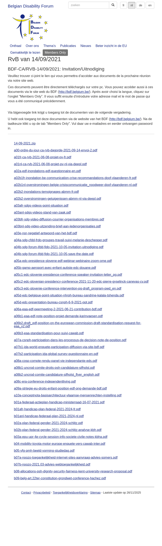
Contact (26, 492)
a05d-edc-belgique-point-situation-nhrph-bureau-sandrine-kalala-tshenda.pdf (69, 295)
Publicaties (68, 46)
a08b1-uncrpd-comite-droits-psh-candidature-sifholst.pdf (54, 367)
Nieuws (85, 46)
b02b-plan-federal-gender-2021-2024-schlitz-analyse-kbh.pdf (57, 430)
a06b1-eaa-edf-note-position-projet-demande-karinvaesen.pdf (58, 316)
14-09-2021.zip (25, 143)
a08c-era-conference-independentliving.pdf (45, 381)
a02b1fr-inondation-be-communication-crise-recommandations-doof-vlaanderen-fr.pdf (75, 178)
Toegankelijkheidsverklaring (70, 492)
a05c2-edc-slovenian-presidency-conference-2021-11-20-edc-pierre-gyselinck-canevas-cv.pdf (81, 281)
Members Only (55, 52)
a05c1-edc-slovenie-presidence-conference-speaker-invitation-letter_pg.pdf (68, 274)
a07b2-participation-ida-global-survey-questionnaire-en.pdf (56, 354)
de (140, 5)
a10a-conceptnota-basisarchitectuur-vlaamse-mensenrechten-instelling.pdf (68, 395)
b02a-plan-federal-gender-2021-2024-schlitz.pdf (48, 423)
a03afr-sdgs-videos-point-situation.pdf (41, 205)
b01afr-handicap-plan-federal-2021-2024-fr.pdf (47, 409)
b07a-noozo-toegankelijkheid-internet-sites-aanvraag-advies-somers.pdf (66, 457)
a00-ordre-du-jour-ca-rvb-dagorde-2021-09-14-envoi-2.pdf (55, 150)
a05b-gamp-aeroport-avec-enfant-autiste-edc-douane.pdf (55, 267)
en (150, 5)
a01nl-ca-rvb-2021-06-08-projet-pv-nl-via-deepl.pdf (50, 164)
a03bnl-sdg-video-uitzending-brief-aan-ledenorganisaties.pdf (57, 226)
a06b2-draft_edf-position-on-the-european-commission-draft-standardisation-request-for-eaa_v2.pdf (77, 324)
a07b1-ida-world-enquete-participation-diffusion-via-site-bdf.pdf (59, 347)
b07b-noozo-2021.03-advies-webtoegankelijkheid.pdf (52, 464)
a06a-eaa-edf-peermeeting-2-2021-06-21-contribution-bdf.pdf (58, 309)
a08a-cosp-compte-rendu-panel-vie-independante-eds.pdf (55, 361)
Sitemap (95, 492)
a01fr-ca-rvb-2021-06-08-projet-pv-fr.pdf (42, 157)
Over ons (32, 46)
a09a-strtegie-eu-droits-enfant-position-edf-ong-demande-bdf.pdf (60, 388)
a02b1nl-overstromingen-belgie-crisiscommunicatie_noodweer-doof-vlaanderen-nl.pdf (75, 185)
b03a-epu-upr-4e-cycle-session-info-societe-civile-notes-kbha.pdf (61, 437)
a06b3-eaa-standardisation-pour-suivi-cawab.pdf (49, 333)
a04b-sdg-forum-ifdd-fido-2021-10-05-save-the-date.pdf (54, 254)
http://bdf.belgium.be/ (74, 91)
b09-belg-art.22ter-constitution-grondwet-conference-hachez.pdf (60, 478)
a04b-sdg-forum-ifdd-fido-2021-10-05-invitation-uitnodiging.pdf (58, 247)
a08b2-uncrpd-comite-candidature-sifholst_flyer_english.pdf (57, 374)
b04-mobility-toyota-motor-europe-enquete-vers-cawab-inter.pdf (59, 443)
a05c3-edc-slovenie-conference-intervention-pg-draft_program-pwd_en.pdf (67, 288)
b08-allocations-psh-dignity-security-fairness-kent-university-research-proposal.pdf (73, 471)
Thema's (49, 46)
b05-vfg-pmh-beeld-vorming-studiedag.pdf (44, 450)
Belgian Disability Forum (30, 6)
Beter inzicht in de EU (111, 46)
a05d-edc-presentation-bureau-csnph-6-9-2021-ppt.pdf (53, 302)
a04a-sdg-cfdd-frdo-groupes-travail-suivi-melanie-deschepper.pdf (61, 240)
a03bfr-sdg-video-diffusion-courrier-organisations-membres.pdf (59, 219)
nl (132, 5)
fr (124, 5)
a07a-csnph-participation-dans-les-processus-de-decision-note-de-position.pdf (70, 340)
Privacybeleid (41, 492)
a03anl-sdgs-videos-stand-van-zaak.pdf (42, 212)
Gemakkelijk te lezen (25, 52)
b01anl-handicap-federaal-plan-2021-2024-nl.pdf (49, 416)
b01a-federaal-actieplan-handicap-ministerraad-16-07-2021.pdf (59, 402)
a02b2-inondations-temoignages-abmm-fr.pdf (46, 191)
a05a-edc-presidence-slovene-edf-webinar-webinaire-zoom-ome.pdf (63, 261)
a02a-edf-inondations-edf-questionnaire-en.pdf (47, 171)
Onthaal (15, 46)
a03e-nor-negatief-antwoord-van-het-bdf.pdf (45, 233)
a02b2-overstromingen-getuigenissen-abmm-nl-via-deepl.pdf (57, 198)
